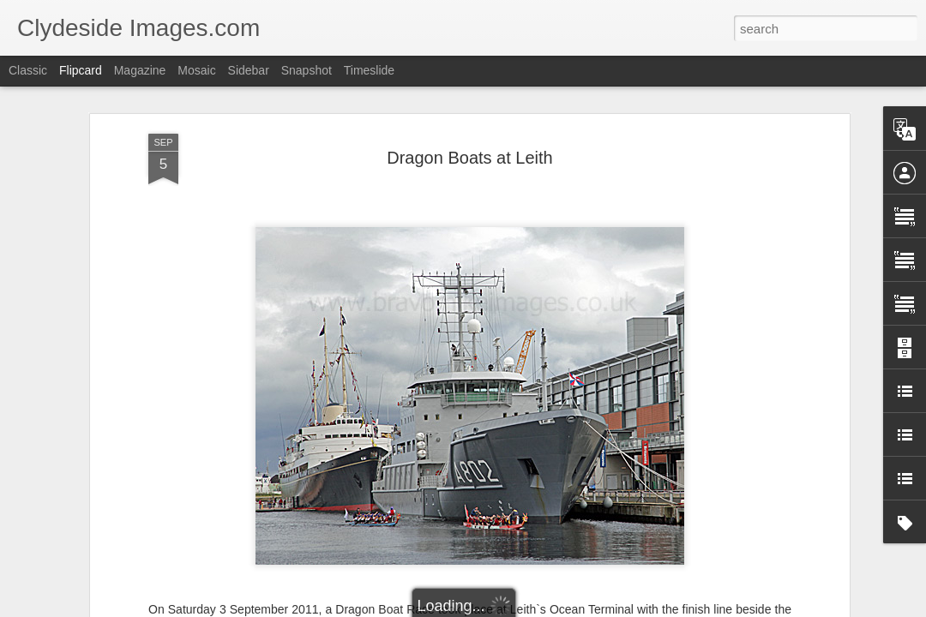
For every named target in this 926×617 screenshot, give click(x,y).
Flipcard (80, 70)
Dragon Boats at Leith (469, 157)
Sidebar (248, 70)
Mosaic (196, 70)
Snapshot (306, 70)
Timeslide (369, 70)
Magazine (140, 70)
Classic (28, 70)
